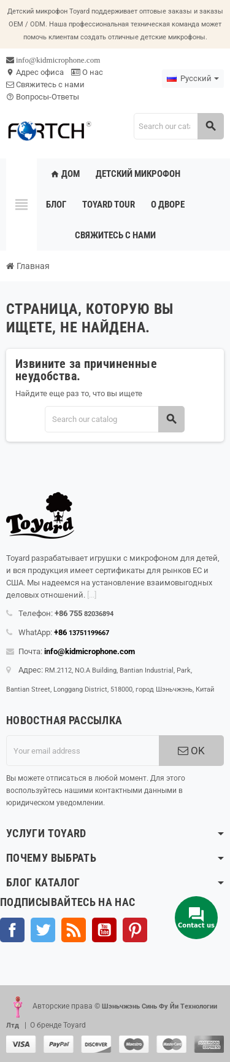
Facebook (12, 930)
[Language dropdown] (193, 78)
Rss (73, 930)
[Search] (178, 126)
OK (191, 750)
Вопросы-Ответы (42, 96)
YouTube (104, 930)
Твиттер (43, 930)
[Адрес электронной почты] (82, 750)
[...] (91, 594)
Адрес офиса (35, 72)
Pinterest (135, 930)
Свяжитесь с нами (45, 84)
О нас (87, 72)
